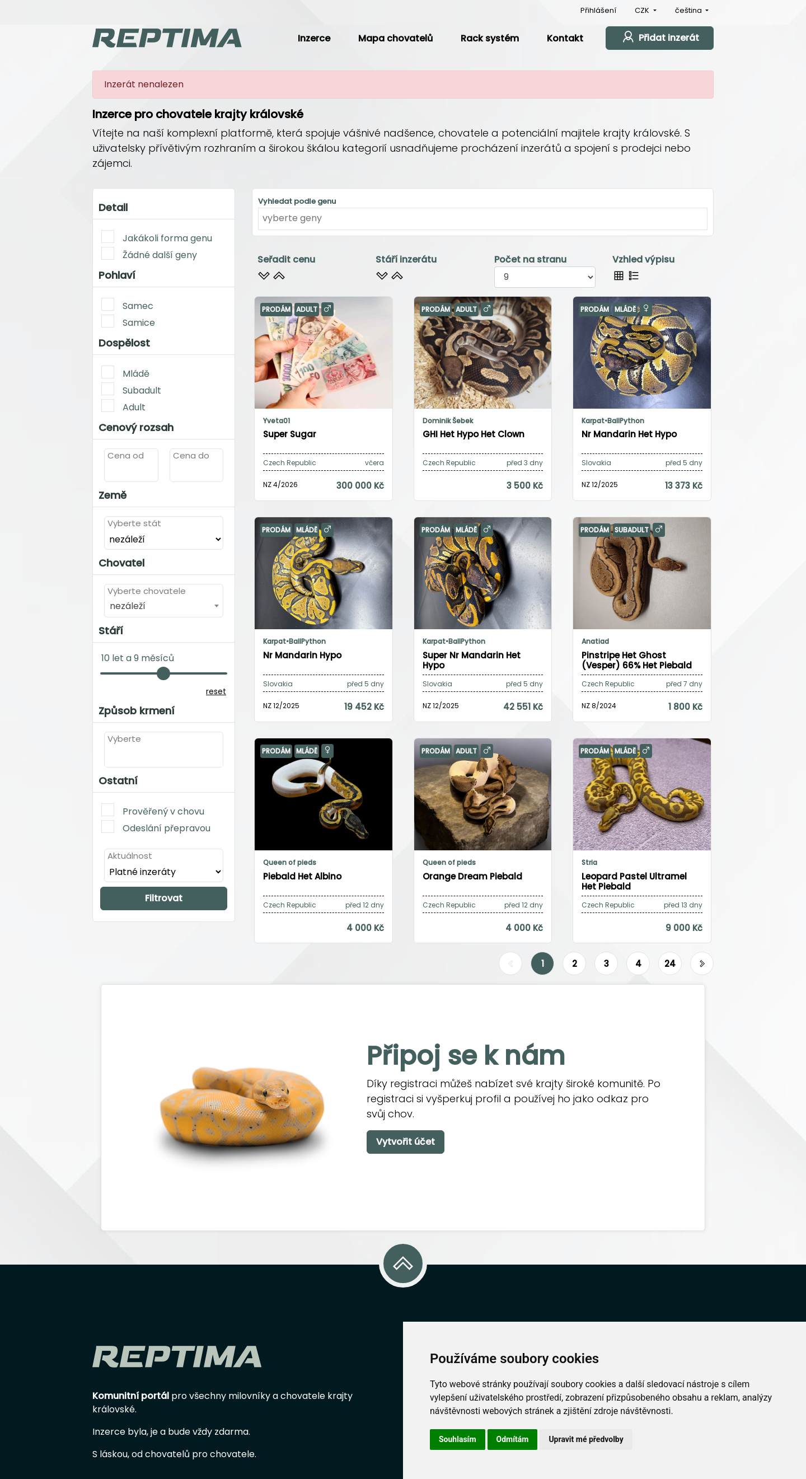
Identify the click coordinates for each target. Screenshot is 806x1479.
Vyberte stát (134, 523)
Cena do (191, 455)
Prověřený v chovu (152, 810)
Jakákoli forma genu (156, 237)
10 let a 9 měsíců (137, 658)
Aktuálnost (129, 856)
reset (216, 691)
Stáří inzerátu (406, 259)
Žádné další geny (149, 254)
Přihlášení (598, 10)
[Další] (702, 964)
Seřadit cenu (286, 259)
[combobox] (164, 606)
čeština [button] (689, 10)
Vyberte (124, 739)
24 (670, 964)
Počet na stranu (530, 259)
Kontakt (565, 38)
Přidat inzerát (659, 37)
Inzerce (314, 38)
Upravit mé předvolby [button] (586, 1439)
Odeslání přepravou (155, 827)
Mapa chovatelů (395, 38)
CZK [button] (643, 10)
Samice (128, 322)
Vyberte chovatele (146, 591)
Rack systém (490, 38)
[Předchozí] (510, 964)
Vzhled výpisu (643, 259)
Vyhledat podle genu (297, 201)
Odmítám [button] (512, 1439)
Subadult (131, 389)
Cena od (125, 455)
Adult (123, 406)
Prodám (276, 309)
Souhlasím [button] (457, 1439)
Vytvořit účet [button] (405, 1141)
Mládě (125, 373)
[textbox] (110, 755)
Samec (127, 305)
